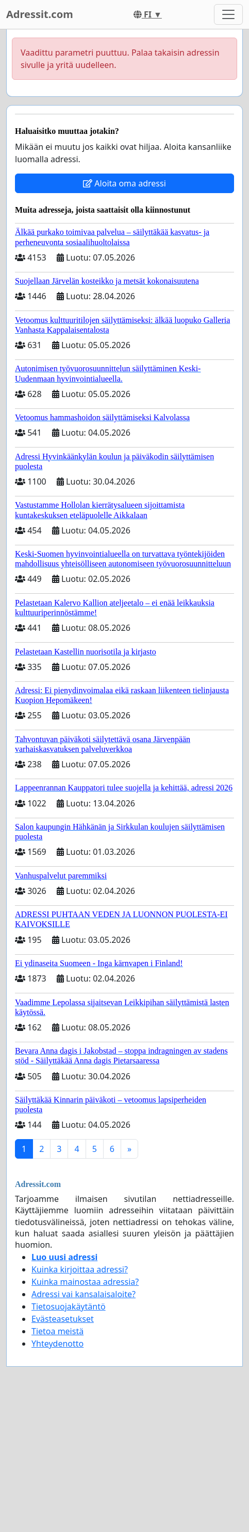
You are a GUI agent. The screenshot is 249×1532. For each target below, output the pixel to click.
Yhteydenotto (57, 1343)
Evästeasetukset (62, 1318)
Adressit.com (39, 14)
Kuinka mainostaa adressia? (85, 1281)
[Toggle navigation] (228, 14)
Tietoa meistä (57, 1331)
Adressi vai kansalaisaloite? (83, 1294)
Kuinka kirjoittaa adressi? (79, 1269)
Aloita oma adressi (124, 183)
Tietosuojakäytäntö (68, 1306)
